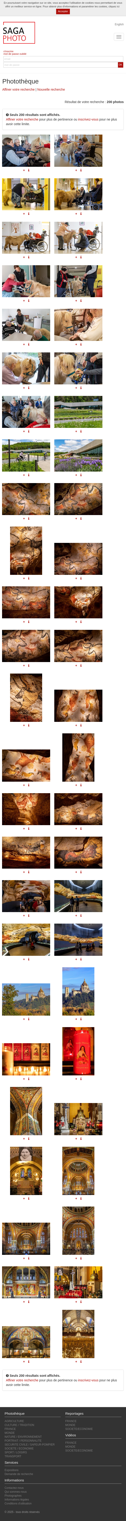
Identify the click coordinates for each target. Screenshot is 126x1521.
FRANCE (10, 1429)
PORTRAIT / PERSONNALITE (23, 1440)
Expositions (12, 1470)
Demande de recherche (19, 1474)
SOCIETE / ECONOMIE (19, 1448)
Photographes (13, 1495)
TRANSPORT (13, 1456)
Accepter (63, 11)
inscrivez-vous (88, 119)
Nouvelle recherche (51, 89)
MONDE (10, 1433)
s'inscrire (8, 51)
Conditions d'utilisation (18, 1503)
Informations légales (17, 1499)
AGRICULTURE (14, 1421)
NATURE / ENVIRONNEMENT (23, 1436)
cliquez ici (114, 6)
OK (120, 64)
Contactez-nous (14, 1487)
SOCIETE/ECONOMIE (79, 1429)
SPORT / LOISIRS (16, 1452)
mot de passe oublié (14, 53)
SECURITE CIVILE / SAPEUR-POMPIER (30, 1444)
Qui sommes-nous (16, 1491)
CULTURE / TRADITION (19, 1425)
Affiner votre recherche (18, 89)
